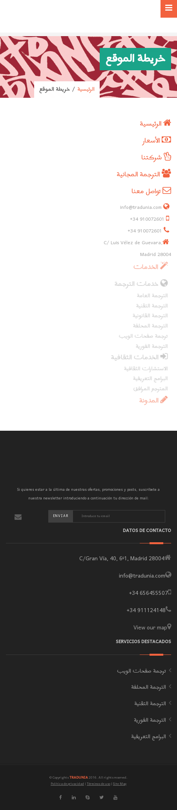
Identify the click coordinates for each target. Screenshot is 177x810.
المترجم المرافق (148, 389)
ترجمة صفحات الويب (141, 336)
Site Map (119, 784)
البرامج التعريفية (148, 379)
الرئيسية (86, 89)
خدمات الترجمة (139, 284)
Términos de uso (98, 784)
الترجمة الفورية (150, 346)
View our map (150, 628)
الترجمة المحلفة (148, 326)
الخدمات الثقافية (137, 357)
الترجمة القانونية (148, 316)
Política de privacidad (67, 784)
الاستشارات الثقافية (144, 369)
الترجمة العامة (150, 296)
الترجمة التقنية (150, 306)
